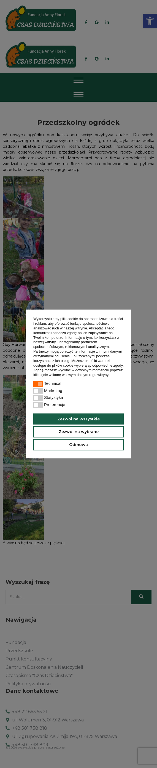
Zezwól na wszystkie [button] (78, 418)
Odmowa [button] (78, 444)
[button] (111, 375)
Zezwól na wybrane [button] (79, 431)
